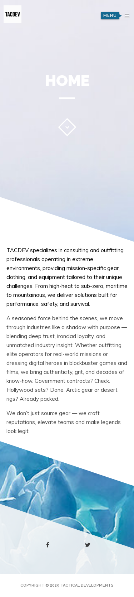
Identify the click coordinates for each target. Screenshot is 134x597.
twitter (89, 546)
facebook (49, 545)
